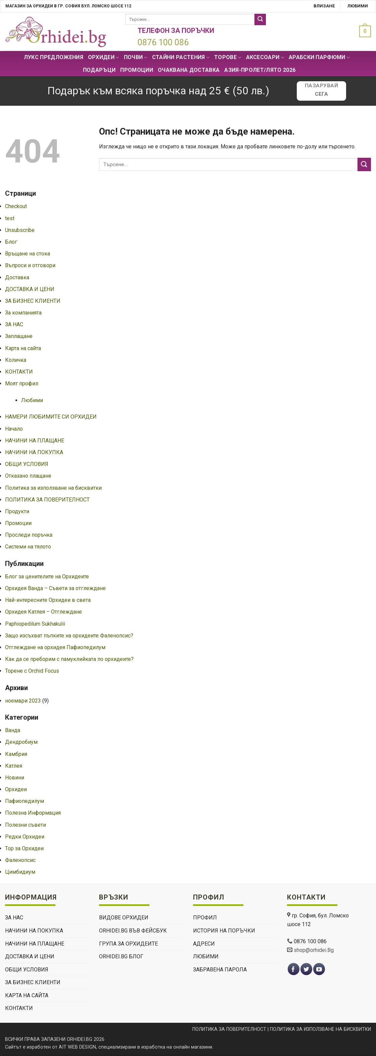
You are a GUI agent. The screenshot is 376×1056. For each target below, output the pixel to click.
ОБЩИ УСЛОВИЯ (26, 464)
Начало (14, 429)
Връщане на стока (27, 253)
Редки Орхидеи (24, 836)
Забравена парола (220, 969)
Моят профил (21, 383)
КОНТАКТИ (19, 372)
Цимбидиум (20, 872)
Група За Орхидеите (128, 944)
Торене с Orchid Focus (32, 671)
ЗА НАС (14, 324)
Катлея (13, 766)
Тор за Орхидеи (24, 848)
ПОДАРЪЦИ (99, 70)
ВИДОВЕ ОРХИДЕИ (123, 917)
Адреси (204, 944)
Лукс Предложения (53, 57)
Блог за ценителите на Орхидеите (47, 576)
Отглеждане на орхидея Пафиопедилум (55, 647)
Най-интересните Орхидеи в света (48, 600)
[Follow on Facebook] (293, 969)
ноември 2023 (23, 701)
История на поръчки (224, 930)
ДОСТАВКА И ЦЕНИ (29, 289)
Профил (205, 917)
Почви (135, 57)
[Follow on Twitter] (306, 969)
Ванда (12, 730)
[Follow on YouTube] (319, 969)
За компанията (23, 312)
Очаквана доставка (189, 70)
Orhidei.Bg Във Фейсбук (133, 930)
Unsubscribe (20, 230)
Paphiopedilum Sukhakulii (35, 624)
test (9, 218)
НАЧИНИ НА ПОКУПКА (34, 452)
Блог (11, 242)
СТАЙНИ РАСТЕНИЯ (180, 57)
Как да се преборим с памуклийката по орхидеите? (69, 659)
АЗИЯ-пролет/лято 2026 (259, 70)
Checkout (16, 206)
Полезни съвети (25, 825)
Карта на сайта (23, 348)
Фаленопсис (20, 860)
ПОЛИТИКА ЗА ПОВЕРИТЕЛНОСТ (47, 499)
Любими (357, 5)
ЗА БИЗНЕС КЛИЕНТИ (32, 301)
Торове (227, 57)
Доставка (17, 277)
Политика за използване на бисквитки (53, 488)
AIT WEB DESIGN (77, 1047)
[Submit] (260, 19)
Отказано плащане (28, 476)
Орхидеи (103, 57)
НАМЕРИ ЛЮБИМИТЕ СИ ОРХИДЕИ (51, 417)
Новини (14, 777)
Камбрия (16, 754)
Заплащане (19, 336)
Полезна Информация (33, 813)
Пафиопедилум (24, 801)
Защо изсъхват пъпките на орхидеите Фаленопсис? (69, 635)
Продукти (17, 511)
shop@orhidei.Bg (314, 950)
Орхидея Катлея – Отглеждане (43, 612)
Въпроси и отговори (30, 265)
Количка (15, 360)
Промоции (136, 70)
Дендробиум (21, 742)
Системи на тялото (28, 546)
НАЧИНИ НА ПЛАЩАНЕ (34, 440)
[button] (363, 31)
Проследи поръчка (28, 535)
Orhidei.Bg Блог (121, 956)
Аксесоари (265, 57)
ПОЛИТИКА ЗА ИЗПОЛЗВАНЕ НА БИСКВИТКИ (320, 1029)
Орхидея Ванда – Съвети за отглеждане (55, 588)
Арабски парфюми (319, 57)
